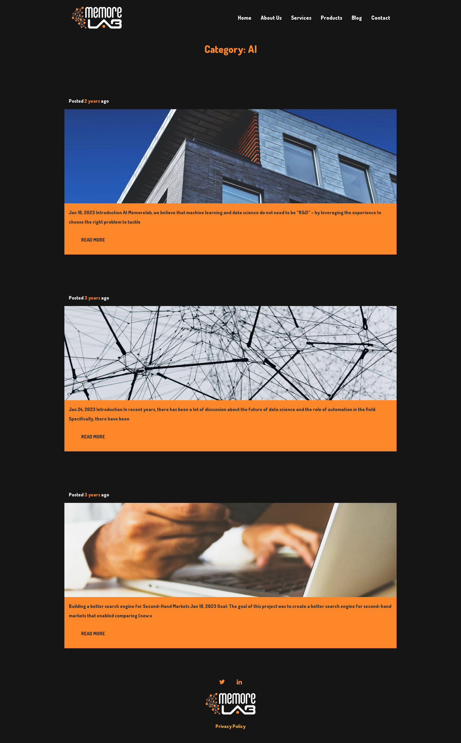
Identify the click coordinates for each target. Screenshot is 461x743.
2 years (92, 101)
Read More (93, 240)
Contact (380, 17)
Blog (357, 17)
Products (331, 17)
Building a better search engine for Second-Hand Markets (189, 480)
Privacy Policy (230, 726)
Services (301, 17)
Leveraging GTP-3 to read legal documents (158, 87)
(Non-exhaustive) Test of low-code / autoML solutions (182, 283)
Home (244, 17)
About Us (271, 17)
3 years (92, 298)
